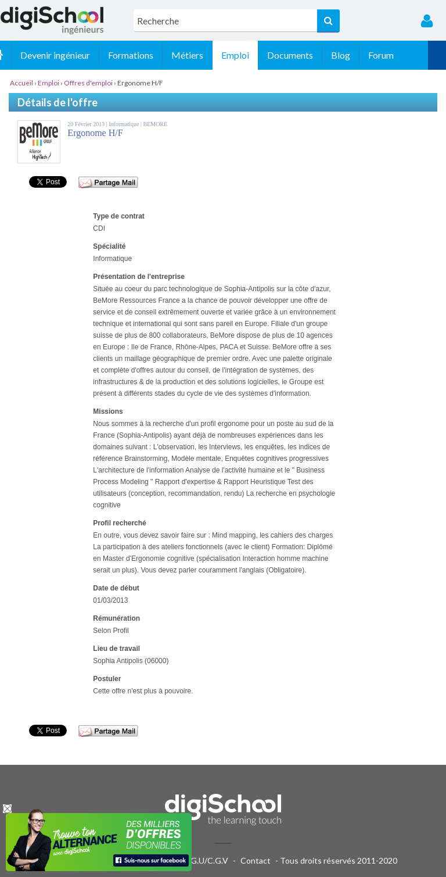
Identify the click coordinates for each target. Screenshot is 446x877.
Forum (399, 54)
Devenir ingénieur (73, 54)
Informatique (125, 124)
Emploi (253, 54)
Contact (255, 860)
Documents (308, 54)
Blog (358, 54)
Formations (148, 54)
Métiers (205, 54)
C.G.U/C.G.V (205, 860)
